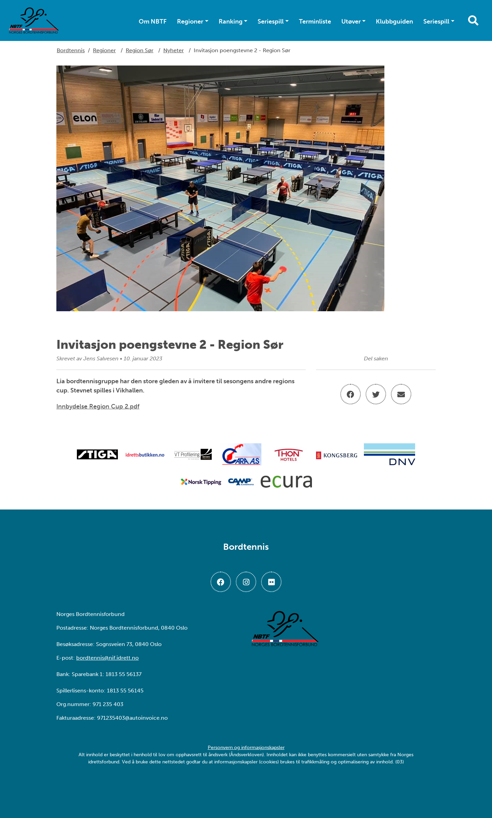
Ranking (231, 21)
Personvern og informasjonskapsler (246, 747)
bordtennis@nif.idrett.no (107, 658)
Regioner (190, 21)
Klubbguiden (394, 21)
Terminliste (315, 21)
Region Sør (139, 50)
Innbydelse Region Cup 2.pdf (97, 406)
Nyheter (173, 50)
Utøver (351, 21)
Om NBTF (153, 21)
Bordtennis (71, 50)
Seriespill (271, 21)
